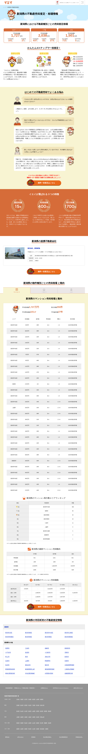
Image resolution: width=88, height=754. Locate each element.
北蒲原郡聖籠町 (69, 665)
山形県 (37, 700)
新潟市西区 (48, 637)
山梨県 (33, 712)
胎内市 (47, 665)
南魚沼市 (28, 665)
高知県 (49, 723)
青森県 (21, 700)
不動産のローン (17, 688)
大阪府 (29, 717)
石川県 (25, 712)
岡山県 (25, 723)
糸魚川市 (47, 657)
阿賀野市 (47, 661)
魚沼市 (7, 665)
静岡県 (45, 712)
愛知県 (49, 712)
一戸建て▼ (44, 290)
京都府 (25, 717)
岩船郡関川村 (69, 674)
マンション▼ (17, 290)
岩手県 (25, 700)
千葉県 (33, 706)
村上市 (7, 657)
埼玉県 (29, 706)
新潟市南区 (28, 637)
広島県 (29, 723)
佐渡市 (67, 661)
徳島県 (37, 723)
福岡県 (18, 729)
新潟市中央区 (49, 633)
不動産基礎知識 (8, 688)
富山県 (21, 712)
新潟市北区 (8, 633)
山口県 (33, 723)
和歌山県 (42, 717)
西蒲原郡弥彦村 (10, 670)
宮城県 (29, 700)
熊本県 (29, 729)
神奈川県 (42, 706)
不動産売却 (31, 688)
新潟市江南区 (69, 633)
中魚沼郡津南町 (30, 674)
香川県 (41, 723)
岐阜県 (41, 712)
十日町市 (47, 653)
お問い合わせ (20, 737)
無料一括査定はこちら (41, 183)
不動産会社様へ (79, 737)
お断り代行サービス (78, 688)
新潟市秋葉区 (9, 637)
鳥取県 (18, 723)
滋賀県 (21, 717)
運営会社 (7, 737)
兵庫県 (33, 717)
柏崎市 (47, 649)
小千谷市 (8, 653)
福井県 (29, 712)
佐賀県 (21, 729)
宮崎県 (37, 729)
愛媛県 (45, 723)
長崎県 (25, 729)
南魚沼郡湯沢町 (10, 674)
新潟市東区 (28, 633)
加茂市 (27, 653)
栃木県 (21, 706)
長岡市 (7, 649)
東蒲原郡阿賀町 (49, 670)
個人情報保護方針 (63, 737)
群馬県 (25, 706)
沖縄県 (46, 729)
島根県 (21, 723)
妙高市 (67, 657)
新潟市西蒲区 (69, 637)
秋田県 (33, 700)
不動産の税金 (25, 688)
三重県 (18, 717)
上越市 (27, 661)
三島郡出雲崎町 (69, 670)
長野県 (37, 712)
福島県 (41, 700)
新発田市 (67, 649)
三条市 (27, 649)
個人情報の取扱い (47, 737)
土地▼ (71, 290)
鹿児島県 (42, 729)
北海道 (18, 700)
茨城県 (18, 706)
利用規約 (33, 737)
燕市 (26, 657)
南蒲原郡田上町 (30, 670)
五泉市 (7, 661)
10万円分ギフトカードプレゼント (60, 688)
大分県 (33, 729)
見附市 (67, 653)
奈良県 (37, 717)
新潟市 (6, 627)
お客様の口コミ (44, 688)
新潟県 (18, 712)
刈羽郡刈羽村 (49, 674)
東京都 (37, 706)
